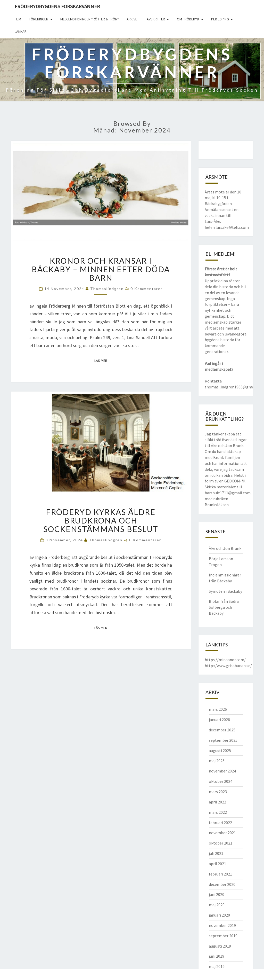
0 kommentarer (146, 288)
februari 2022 (220, 822)
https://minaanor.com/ (225, 659)
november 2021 (222, 832)
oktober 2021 (220, 843)
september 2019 (223, 935)
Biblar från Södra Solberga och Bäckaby (224, 607)
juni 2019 (216, 956)
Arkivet (133, 19)
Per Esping (220, 19)
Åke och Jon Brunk (225, 548)
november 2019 (222, 925)
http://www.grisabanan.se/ (228, 665)
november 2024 (222, 770)
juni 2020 (216, 894)
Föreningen (38, 19)
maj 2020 (217, 904)
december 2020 (222, 884)
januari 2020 (219, 915)
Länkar (21, 31)
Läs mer (102, 360)
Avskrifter (156, 19)
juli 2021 (216, 853)
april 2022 (217, 801)
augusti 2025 (220, 750)
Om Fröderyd (188, 19)
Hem (18, 19)
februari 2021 (220, 874)
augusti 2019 (220, 946)
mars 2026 (218, 709)
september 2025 (223, 740)
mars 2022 (218, 812)
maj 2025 (217, 760)
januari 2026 (219, 719)
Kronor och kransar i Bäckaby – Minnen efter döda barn (101, 269)
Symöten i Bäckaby (225, 591)
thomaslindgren (107, 288)
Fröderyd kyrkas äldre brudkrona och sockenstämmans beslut (100, 520)
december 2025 (222, 729)
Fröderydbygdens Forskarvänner (57, 6)
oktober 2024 (220, 781)
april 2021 (217, 863)
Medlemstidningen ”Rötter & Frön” (89, 19)
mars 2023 (218, 791)
